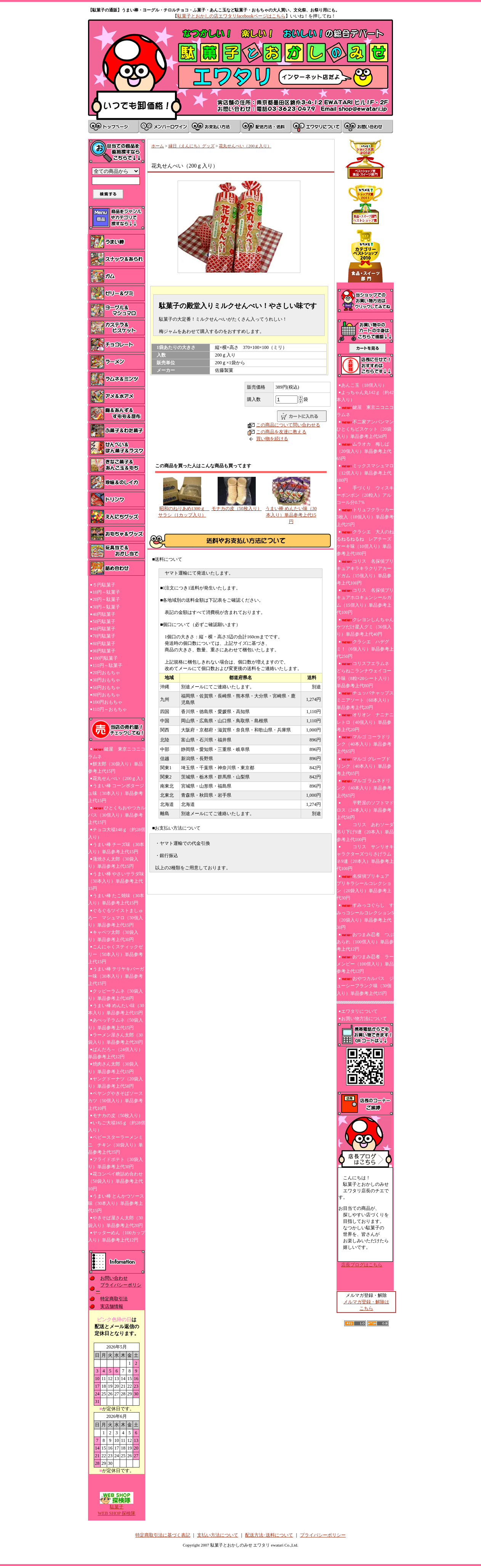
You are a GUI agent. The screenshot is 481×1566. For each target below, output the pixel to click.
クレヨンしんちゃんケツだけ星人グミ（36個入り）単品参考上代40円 (365, 627)
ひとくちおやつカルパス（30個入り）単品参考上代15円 (116, 815)
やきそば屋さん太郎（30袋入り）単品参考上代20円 (115, 1221)
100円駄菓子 (105, 658)
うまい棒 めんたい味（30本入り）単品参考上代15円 (116, 1009)
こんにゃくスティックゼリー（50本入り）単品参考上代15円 (115, 954)
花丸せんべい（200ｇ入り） (245, 146)
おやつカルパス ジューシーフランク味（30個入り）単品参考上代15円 (365, 986)
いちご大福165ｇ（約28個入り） (116, 1126)
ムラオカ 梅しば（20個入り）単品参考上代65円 (364, 451)
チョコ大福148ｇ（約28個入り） (116, 833)
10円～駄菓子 (106, 592)
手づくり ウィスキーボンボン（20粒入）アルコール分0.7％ (365, 495)
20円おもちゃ (106, 672)
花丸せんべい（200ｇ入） (119, 778)
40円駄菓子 (104, 614)
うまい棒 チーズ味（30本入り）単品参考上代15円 (116, 848)
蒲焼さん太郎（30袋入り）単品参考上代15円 (113, 862)
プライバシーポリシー (323, 1535)
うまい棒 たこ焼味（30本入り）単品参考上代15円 (116, 899)
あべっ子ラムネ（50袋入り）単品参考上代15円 (115, 1023)
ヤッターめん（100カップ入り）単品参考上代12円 (116, 1236)
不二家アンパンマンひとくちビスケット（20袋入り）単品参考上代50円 (365, 429)
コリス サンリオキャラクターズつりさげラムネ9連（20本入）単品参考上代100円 (365, 858)
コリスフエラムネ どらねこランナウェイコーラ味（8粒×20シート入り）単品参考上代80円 (364, 674)
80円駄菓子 (104, 643)
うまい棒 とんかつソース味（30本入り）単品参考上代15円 (116, 1203)
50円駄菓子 (104, 621)
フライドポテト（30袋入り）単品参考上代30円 (115, 1163)
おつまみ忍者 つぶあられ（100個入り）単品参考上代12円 (365, 942)
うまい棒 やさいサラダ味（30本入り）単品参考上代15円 (116, 881)
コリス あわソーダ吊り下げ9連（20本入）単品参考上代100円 (365, 832)
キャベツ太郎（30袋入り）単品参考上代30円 (113, 936)
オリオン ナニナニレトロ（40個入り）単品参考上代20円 (365, 722)
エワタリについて (359, 1011)
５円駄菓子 (104, 585)
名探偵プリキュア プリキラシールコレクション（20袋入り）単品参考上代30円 (365, 887)
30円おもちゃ (106, 680)
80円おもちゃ (106, 694)
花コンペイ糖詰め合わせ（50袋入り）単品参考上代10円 (115, 1181)
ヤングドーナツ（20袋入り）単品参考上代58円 (115, 1082)
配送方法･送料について (269, 1535)
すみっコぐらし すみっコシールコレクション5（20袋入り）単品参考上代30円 (365, 916)
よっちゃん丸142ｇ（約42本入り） (365, 396)
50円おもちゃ (106, 687)
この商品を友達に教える (281, 431)
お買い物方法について (364, 1018)
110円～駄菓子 (107, 665)
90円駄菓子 (104, 651)
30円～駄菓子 (106, 607)
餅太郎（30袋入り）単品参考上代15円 (115, 767)
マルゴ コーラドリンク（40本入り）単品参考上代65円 (364, 744)
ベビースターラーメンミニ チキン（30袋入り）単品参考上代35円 (115, 1144)
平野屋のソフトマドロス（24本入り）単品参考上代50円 (365, 810)
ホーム (157, 146)
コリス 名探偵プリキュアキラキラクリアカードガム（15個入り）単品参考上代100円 (365, 572)
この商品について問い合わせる (288, 425)
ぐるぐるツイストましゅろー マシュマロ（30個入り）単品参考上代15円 (115, 918)
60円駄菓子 (104, 628)
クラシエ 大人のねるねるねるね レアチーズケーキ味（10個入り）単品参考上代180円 (365, 543)
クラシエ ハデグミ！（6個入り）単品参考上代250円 (365, 649)
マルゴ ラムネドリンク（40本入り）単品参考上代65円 (364, 788)
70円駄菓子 (104, 636)
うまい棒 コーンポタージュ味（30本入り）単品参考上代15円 (116, 793)
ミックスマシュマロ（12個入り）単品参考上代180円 (365, 473)
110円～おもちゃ (110, 709)
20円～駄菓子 (106, 599)
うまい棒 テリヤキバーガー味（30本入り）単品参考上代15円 (116, 976)
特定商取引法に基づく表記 (162, 1535)
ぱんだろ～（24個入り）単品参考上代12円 (115, 1053)
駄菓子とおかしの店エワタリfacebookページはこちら (231, 16)
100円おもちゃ (107, 702)
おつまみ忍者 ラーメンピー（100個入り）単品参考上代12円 (365, 964)
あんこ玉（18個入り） (364, 385)
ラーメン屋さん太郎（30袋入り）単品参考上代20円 (115, 1038)
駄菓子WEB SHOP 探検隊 (117, 1508)
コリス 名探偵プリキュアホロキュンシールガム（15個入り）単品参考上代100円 (365, 601)
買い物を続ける (272, 438)
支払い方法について (217, 1535)
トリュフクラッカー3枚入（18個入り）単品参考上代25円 (365, 517)
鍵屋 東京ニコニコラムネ (116, 752)
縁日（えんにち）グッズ (191, 146)
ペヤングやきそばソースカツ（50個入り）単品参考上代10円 (115, 1101)
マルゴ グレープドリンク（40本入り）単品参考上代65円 (364, 766)
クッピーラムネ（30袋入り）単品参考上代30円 (115, 994)
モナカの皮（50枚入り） (118, 1115)
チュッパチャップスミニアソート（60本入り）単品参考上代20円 (365, 700)
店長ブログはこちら (361, 1264)
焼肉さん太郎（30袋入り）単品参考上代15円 (113, 1067)
